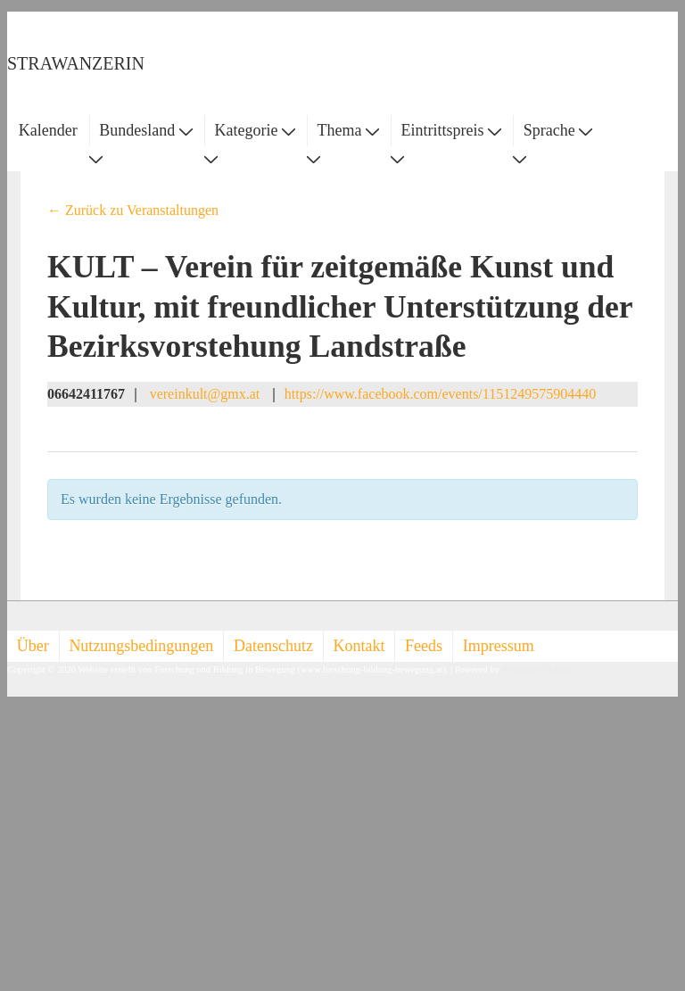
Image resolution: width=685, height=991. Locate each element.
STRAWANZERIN (75, 63)
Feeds (423, 646)
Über (33, 646)
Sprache (558, 130)
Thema (348, 130)
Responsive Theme (538, 669)
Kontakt (359, 646)
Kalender (48, 130)
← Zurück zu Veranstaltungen (133, 210)
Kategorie (254, 130)
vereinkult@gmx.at (205, 393)
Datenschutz (273, 646)
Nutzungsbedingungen (141, 646)
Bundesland (146, 130)
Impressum (498, 646)
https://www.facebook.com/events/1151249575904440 (440, 393)
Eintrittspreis (451, 130)
